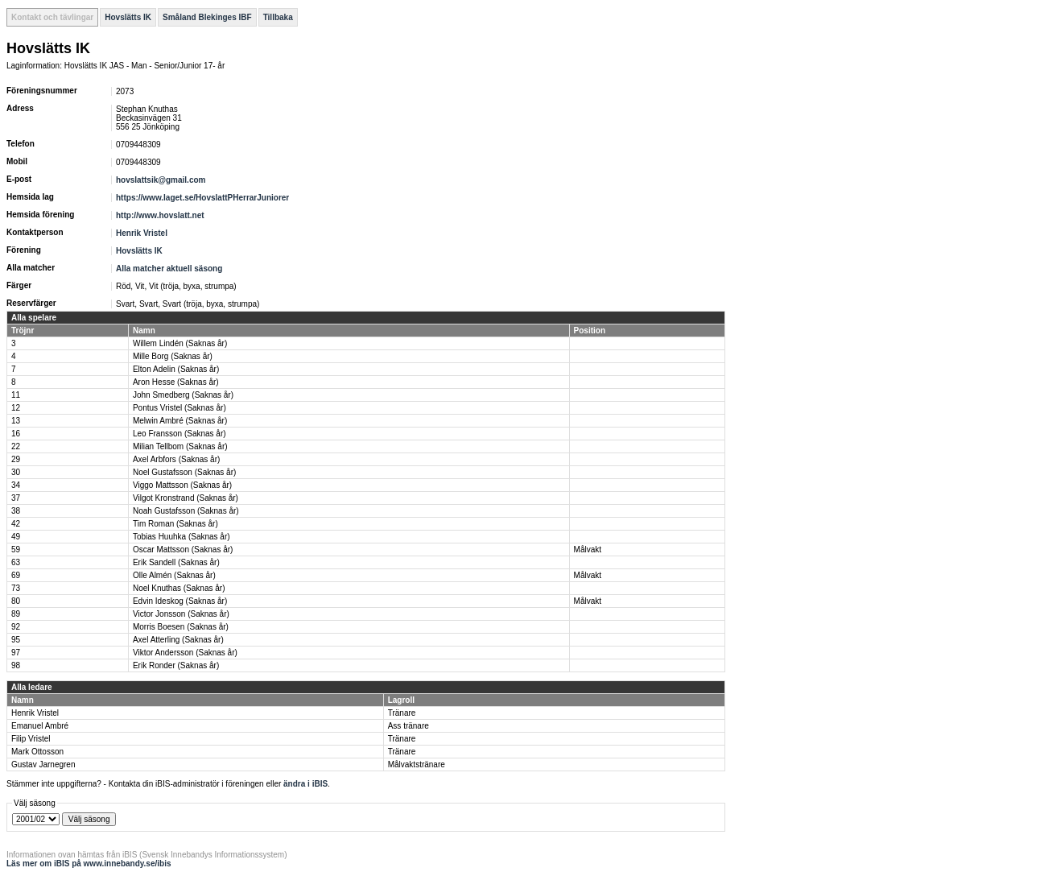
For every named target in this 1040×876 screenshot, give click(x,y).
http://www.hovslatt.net (160, 215)
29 (15, 459)
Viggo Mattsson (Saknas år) (182, 485)
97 (15, 652)
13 (15, 420)
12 (15, 407)
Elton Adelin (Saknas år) (176, 369)
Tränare (402, 713)
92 (15, 626)
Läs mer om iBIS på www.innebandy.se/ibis (88, 863)
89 (15, 613)
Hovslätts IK (128, 17)
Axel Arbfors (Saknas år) (176, 459)
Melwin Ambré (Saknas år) (180, 420)
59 (15, 549)
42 (15, 523)
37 (15, 498)
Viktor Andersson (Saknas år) (185, 652)
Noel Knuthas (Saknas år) (179, 588)
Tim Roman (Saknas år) (175, 523)
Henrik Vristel (141, 233)
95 (15, 639)
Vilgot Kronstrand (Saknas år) (185, 498)
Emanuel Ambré (39, 725)
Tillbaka (278, 17)
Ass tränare (408, 725)
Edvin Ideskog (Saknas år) (180, 601)
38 (15, 510)
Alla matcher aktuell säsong (169, 268)
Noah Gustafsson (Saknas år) (186, 510)
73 (15, 588)
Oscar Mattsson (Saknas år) (183, 549)
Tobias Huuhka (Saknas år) (181, 536)
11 (15, 394)
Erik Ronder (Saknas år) (176, 665)
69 (15, 575)
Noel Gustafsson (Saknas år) (184, 472)
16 (15, 433)
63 (15, 562)
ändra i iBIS (305, 783)
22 (15, 446)
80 (15, 601)
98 (15, 665)
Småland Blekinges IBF (207, 17)
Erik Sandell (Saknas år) (176, 562)
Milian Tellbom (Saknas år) (180, 446)
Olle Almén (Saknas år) (174, 575)
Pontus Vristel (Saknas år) (179, 407)
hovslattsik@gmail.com (160, 180)
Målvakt (587, 549)
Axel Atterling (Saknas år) (178, 639)
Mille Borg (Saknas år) (173, 356)
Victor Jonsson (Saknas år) (181, 613)
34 (15, 485)
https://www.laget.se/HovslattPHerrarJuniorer (202, 197)
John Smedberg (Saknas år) (183, 394)
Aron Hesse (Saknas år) (176, 382)
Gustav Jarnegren (43, 764)
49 (15, 536)
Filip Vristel (31, 738)
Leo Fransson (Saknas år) (179, 433)
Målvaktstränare (416, 764)
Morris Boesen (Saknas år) (181, 626)
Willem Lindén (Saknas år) (180, 343)
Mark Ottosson (37, 751)
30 (15, 472)
